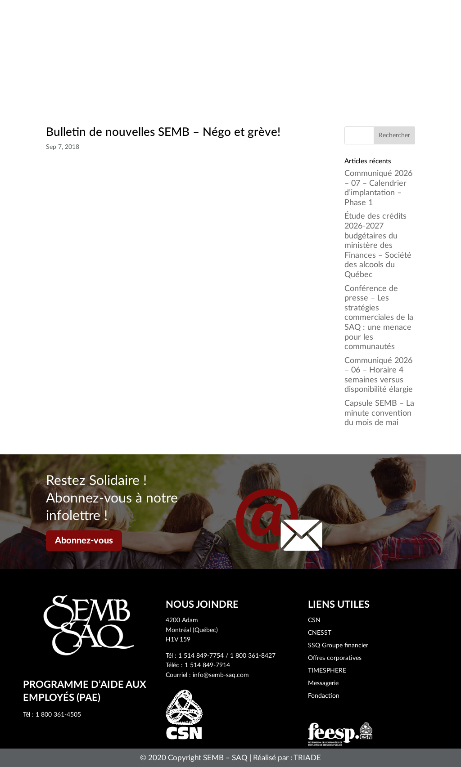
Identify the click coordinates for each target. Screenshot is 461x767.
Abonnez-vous (84, 540)
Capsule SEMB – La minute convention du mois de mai (379, 413)
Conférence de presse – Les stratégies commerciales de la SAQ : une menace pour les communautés (378, 318)
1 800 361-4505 (58, 715)
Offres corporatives (335, 658)
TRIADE (307, 758)
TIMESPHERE (327, 671)
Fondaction (323, 696)
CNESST (319, 633)
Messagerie (323, 683)
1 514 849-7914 (207, 665)
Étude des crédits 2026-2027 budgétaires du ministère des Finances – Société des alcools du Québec (377, 245)
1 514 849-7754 (201, 656)
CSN (314, 620)
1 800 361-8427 (253, 656)
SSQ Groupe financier (338, 645)
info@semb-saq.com (221, 675)
